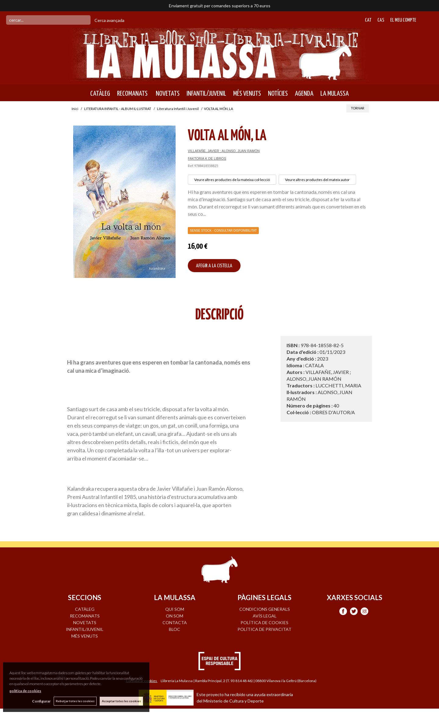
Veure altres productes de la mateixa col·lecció (232, 179)
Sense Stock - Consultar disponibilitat (223, 230)
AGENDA (304, 93)
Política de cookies (264, 622)
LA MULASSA (334, 93)
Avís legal (265, 615)
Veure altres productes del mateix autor (317, 179)
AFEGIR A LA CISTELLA (214, 266)
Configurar (41, 701)
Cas (380, 20)
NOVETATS (167, 93)
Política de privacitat (264, 629)
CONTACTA (174, 622)
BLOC (174, 629)
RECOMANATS (132, 93)
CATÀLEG (100, 93)
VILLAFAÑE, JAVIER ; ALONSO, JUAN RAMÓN (224, 151)
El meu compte (403, 20)
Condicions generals (264, 609)
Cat (368, 20)
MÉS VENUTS (247, 93)
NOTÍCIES (278, 93)
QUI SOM (174, 609)
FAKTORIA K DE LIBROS (207, 158)
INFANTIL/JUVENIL (206, 93)
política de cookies (25, 690)
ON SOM (174, 615)
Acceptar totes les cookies (121, 701)
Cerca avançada (109, 20)
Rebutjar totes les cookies (75, 701)
